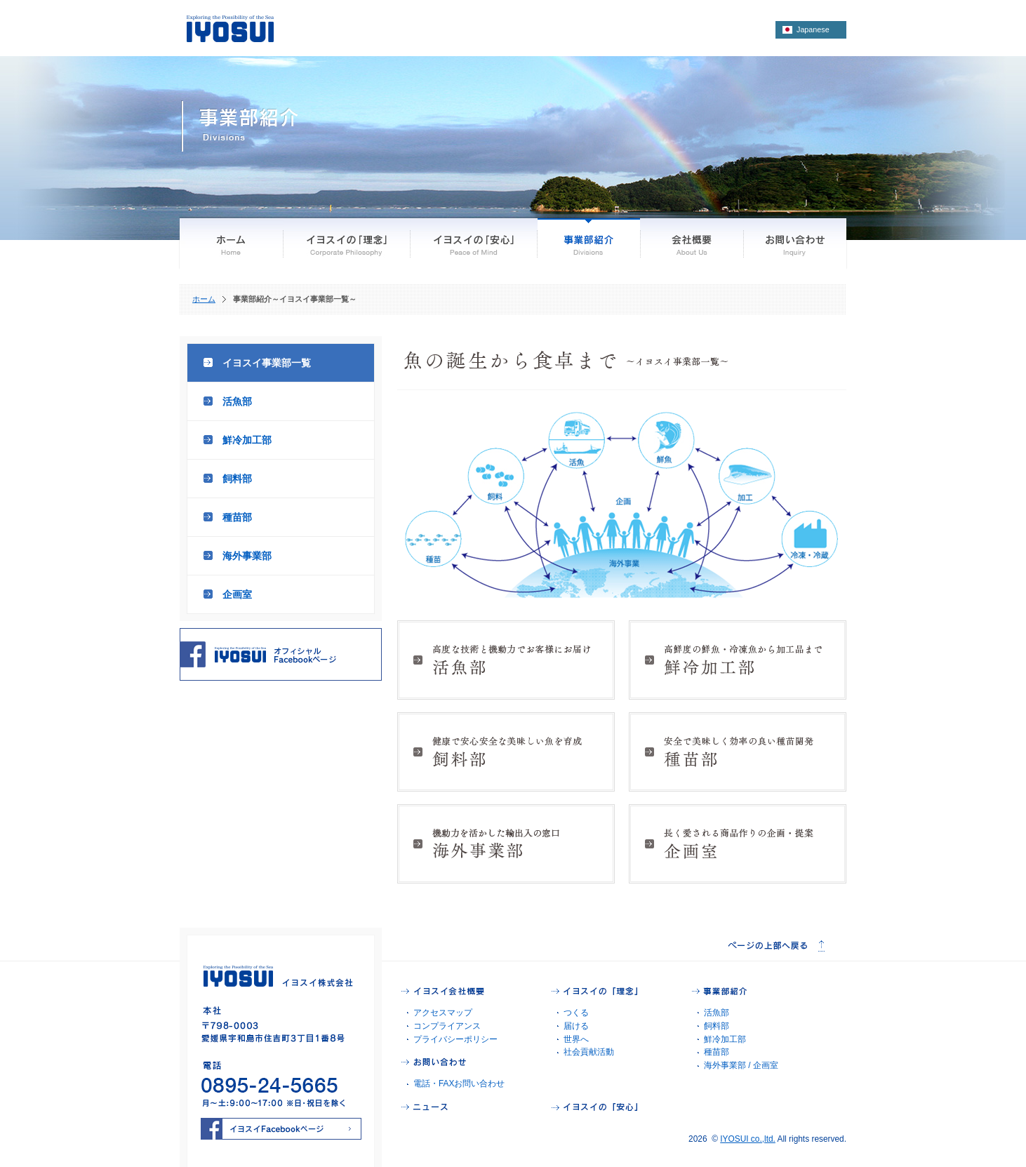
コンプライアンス (447, 1026)
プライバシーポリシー (455, 1039)
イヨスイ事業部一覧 (266, 362)
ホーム (203, 299)
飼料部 (237, 478)
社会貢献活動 (589, 1052)
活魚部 (237, 401)
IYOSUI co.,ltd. (747, 1139)
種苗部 (237, 517)
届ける (576, 1026)
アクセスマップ (442, 1013)
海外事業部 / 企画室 (741, 1065)
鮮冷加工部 (247, 440)
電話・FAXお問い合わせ (459, 1083)
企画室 (237, 594)
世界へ (576, 1039)
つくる (576, 1013)
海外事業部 (247, 555)
